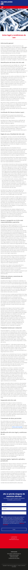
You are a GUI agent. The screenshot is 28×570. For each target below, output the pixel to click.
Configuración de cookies (14, 558)
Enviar (14, 529)
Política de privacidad (14, 555)
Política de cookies (14, 556)
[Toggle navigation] (2, 7)
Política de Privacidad (17, 427)
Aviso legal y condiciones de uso (14, 553)
